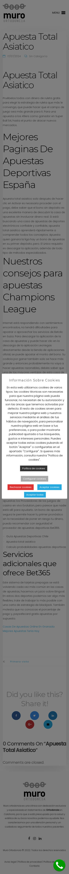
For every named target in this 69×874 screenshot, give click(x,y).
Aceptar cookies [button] (49, 487)
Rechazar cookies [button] (20, 487)
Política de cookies (33, 468)
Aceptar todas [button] (35, 494)
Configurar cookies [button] (34, 478)
